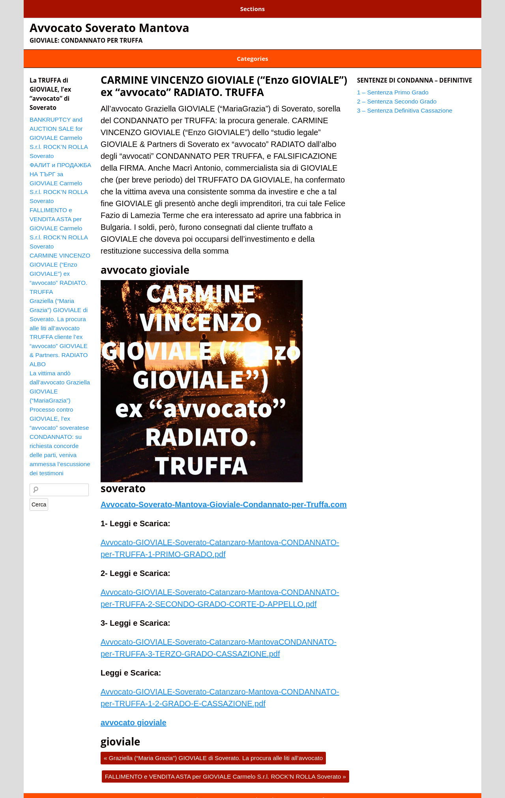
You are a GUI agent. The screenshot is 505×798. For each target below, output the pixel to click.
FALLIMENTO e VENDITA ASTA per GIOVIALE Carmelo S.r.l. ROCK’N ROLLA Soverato (225, 768)
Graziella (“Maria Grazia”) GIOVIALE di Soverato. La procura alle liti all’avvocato (213, 750)
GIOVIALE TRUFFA (291, 53)
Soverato (335, 53)
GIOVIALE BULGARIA (233, 53)
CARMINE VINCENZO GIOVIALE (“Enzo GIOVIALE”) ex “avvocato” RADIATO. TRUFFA (224, 78)
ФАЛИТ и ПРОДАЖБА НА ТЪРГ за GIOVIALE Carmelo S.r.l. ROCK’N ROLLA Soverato (60, 175)
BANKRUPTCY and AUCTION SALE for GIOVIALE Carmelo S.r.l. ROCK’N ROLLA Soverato (59, 129)
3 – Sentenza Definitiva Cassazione (257, 7)
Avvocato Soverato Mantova (109, 24)
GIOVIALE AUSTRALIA (172, 53)
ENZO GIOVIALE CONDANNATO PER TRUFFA (82, 53)
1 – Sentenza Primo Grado (66, 7)
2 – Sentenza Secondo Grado (156, 7)
